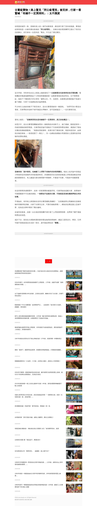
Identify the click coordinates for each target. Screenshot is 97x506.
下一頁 (48, 261)
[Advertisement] (48, 246)
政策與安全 (22, 499)
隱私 (28, 499)
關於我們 (17, 499)
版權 (31, 499)
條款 (26, 499)
